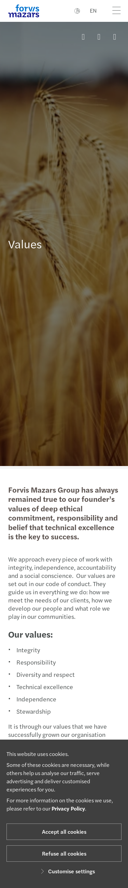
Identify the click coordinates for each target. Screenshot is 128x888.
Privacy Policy (68, 808)
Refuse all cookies (64, 853)
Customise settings (67, 871)
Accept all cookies (64, 831)
